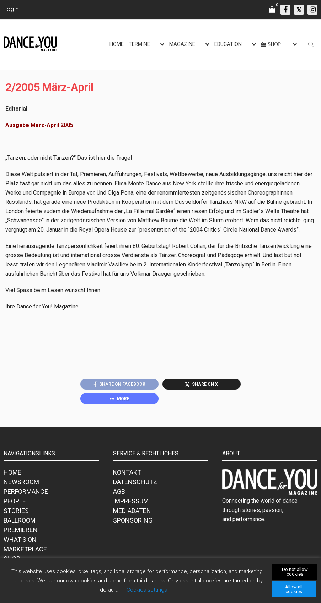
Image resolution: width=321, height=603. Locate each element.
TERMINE (139, 44)
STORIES (16, 510)
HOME (116, 44)
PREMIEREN (21, 530)
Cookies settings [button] (147, 590)
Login (11, 9)
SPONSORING (133, 520)
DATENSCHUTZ (135, 482)
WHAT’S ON (20, 539)
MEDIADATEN (132, 510)
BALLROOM (20, 520)
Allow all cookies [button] (294, 589)
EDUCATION (228, 44)
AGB (119, 491)
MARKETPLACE (25, 549)
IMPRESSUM (131, 501)
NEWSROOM (21, 482)
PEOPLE (15, 501)
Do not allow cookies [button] (295, 572)
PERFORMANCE (26, 491)
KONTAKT (127, 472)
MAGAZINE (182, 44)
